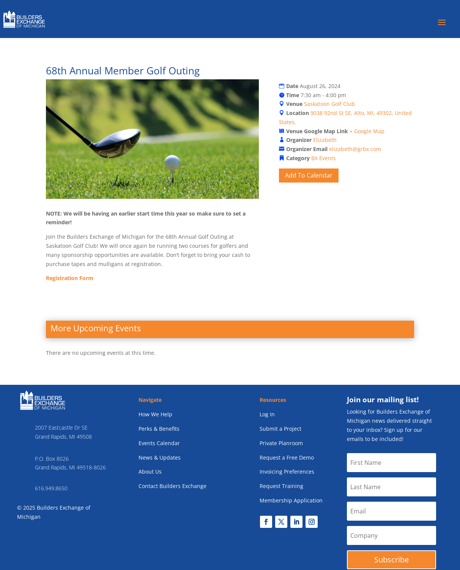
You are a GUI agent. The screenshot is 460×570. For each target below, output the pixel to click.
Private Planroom (281, 443)
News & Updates (160, 457)
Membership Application (291, 500)
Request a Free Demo (287, 457)
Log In (267, 414)
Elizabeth (325, 139)
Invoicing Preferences (287, 471)
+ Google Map (367, 131)
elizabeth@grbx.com (355, 149)
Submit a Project (280, 428)
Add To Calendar (308, 175)
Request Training (281, 486)
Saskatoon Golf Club (329, 103)
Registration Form (69, 278)
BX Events (323, 158)
